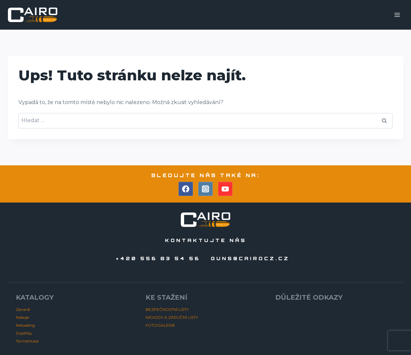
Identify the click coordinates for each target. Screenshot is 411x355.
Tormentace (27, 341)
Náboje (22, 317)
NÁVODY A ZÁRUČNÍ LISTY (172, 317)
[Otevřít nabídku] (397, 15)
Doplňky (24, 333)
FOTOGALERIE (160, 325)
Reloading (25, 325)
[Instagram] (205, 189)
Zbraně (23, 309)
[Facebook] (185, 189)
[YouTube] (225, 189)
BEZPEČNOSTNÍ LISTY (167, 309)
